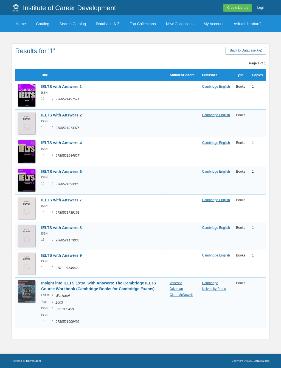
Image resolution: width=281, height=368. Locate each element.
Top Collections (143, 24)
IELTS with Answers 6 (61, 171)
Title (44, 75)
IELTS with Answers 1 (61, 86)
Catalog (42, 24)
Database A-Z (108, 24)
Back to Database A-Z (246, 50)
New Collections (179, 24)
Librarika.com (261, 360)
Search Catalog (73, 24)
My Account (213, 24)
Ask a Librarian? (247, 24)
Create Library (237, 8)
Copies (257, 75)
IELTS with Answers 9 (61, 255)
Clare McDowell (181, 295)
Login (261, 8)
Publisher (209, 75)
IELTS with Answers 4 (61, 143)
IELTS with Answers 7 (61, 200)
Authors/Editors (182, 75)
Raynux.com (33, 360)
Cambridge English (216, 87)
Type (239, 75)
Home (21, 24)
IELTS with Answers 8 (61, 228)
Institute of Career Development (69, 8)
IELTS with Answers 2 (61, 115)
